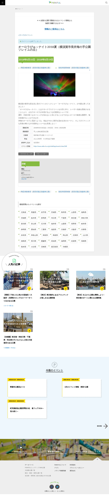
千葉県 (63, 214)
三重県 (43, 225)
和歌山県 (34, 231)
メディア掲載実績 (60, 467)
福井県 (53, 220)
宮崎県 (43, 243)
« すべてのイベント (25, 35)
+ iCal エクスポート (42, 152)
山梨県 (63, 220)
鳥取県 (45, 231)
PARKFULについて (60, 462)
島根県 (55, 231)
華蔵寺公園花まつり (17, 384)
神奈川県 (23, 177)
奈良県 (23, 231)
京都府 (63, 225)
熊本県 (23, 243)
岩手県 (43, 208)
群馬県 (43, 214)
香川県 (33, 237)
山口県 (85, 231)
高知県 (53, 237)
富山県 (33, 220)
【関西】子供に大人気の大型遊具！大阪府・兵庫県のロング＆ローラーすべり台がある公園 (18, 294)
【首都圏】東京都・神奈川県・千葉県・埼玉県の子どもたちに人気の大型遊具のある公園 (18, 337)
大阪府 (73, 225)
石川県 (43, 220)
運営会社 (72, 467)
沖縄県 (65, 243)
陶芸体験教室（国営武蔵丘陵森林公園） (35, 68)
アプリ (56, 464)
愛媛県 (43, 237)
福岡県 (63, 237)
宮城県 (53, 208)
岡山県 (65, 231)
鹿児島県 (54, 243)
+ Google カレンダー (26, 152)
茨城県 (23, 214)
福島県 (83, 208)
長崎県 (83, 237)
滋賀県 (53, 225)
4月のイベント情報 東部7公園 (76, 384)
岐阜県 (83, 220)
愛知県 (33, 225)
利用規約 (72, 462)
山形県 (73, 208)
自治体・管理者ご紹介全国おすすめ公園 (38, 472)
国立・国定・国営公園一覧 (33, 469)
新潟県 (23, 220)
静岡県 (23, 225)
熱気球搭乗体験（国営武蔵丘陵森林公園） (73, 68)
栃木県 (33, 214)
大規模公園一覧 (30, 467)
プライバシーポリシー (77, 464)
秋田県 (63, 208)
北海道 (23, 208)
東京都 (73, 214)
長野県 (73, 220)
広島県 (75, 231)
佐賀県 (73, 237)
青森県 (33, 208)
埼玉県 (53, 214)
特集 (31, 265)
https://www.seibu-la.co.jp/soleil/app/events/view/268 (50, 144)
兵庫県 (83, 225)
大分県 (33, 243)
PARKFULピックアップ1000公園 (35, 464)
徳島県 (23, 237)
